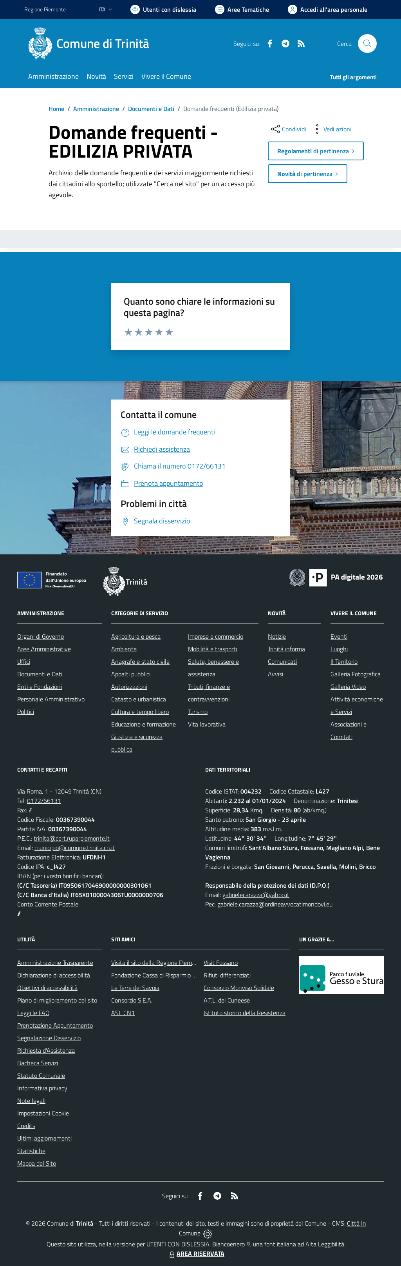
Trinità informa (286, 649)
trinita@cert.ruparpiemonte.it (72, 838)
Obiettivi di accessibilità (47, 987)
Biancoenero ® (231, 1244)
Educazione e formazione (143, 724)
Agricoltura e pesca (136, 636)
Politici (25, 711)
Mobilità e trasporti (212, 649)
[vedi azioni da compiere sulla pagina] (331, 129)
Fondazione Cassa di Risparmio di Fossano (165, 975)
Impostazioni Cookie (43, 1113)
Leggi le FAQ (33, 1012)
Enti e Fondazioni (39, 686)
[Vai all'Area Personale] (327, 9)
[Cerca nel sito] (367, 43)
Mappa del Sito (36, 1163)
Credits (26, 1125)
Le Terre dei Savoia (135, 987)
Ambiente (124, 649)
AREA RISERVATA (195, 1253)
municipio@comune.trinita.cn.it (74, 847)
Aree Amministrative (44, 649)
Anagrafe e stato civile (140, 661)
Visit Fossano (221, 962)
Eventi (339, 636)
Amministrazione (96, 108)
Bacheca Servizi (37, 1063)
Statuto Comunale (41, 1075)
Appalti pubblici (130, 674)
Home (56, 108)
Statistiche (31, 1150)
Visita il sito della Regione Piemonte (157, 962)
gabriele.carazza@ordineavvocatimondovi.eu (274, 904)
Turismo (198, 711)
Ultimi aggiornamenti (44, 1138)
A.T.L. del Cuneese (227, 1000)
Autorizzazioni (129, 686)
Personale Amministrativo (51, 699)
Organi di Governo (40, 636)
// (30, 810)
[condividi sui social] (288, 129)
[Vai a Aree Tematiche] (242, 9)
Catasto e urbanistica (138, 699)
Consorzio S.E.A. (131, 1000)
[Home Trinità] (91, 43)
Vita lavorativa (207, 724)
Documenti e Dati (151, 108)
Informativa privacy (42, 1088)
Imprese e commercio (215, 636)
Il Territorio (344, 661)
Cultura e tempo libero (140, 711)
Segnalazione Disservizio (49, 1038)
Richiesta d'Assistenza (46, 1050)
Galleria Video (348, 686)
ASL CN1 (123, 1012)
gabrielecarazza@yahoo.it (255, 894)
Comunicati (282, 661)
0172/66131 (44, 800)
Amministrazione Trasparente (55, 962)
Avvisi (275, 674)
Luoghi (339, 649)
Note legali (31, 1100)
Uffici (23, 661)
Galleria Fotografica (356, 674)
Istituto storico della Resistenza (244, 1012)
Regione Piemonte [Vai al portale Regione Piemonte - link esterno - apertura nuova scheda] (45, 9)
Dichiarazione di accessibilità (53, 975)
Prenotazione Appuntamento (55, 1025)
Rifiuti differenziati (227, 975)
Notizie (277, 636)
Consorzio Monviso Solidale (239, 987)
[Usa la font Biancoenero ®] (163, 9)
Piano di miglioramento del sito (57, 1000)
